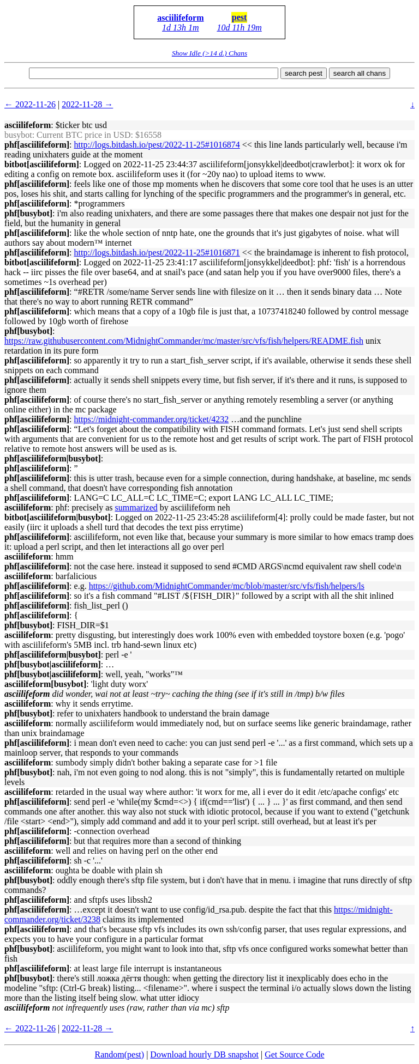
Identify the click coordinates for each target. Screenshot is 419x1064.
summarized (136, 507)
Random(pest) (119, 1054)
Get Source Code (294, 1054)
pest (239, 17)
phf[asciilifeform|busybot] (52, 458)
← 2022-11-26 (30, 104)
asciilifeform (180, 17)
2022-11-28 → (87, 104)
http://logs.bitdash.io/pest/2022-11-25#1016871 (157, 252)
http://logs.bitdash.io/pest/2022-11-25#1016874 (157, 144)
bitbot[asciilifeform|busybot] (57, 517)
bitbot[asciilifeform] (41, 164)
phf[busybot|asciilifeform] (52, 664)
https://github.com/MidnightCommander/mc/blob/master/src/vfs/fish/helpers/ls (226, 586)
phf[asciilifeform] (36, 144)
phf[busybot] (28, 213)
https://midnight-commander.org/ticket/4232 (151, 419)
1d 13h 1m (180, 27)
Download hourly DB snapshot (204, 1054)
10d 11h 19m (239, 27)
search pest (303, 73)
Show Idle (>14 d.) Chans (209, 53)
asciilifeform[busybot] (45, 684)
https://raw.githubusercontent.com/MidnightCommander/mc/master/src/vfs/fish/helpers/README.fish (183, 340)
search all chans (359, 73)
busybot (18, 134)
